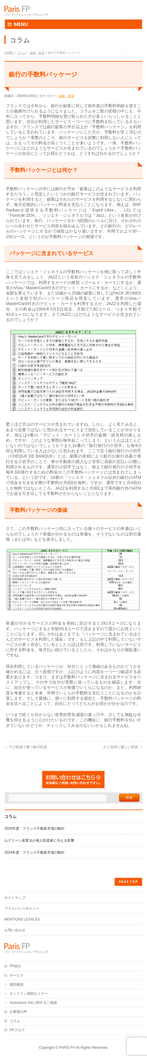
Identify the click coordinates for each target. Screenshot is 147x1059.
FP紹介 (15, 966)
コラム (15, 1021)
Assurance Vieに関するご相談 (33, 1003)
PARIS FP (67, 1048)
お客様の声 (18, 1012)
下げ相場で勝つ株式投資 (25, 747)
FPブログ (17, 1030)
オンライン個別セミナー (29, 994)
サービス (17, 975)
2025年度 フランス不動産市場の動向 (34, 828)
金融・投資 (66, 96)
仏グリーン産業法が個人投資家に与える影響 (39, 840)
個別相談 (17, 984)
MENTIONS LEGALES (22, 919)
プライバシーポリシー (21, 909)
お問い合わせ (14, 930)
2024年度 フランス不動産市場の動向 (34, 852)
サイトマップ (14, 898)
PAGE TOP (128, 881)
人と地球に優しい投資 (122, 747)
